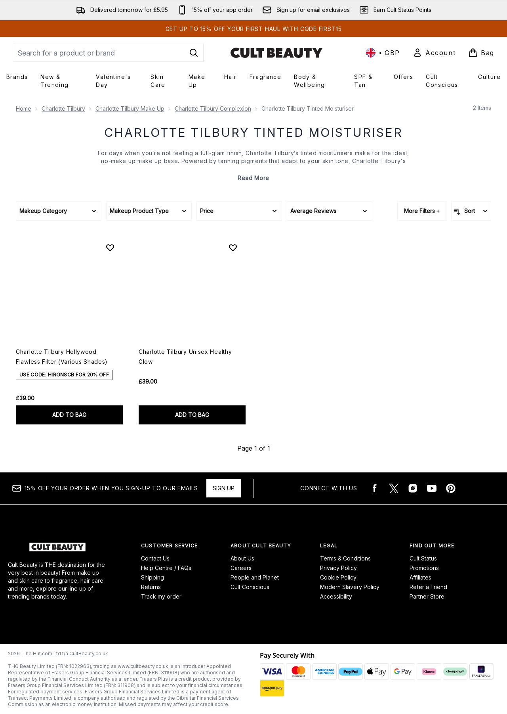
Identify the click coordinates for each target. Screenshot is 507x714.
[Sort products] (471, 211)
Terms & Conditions (345, 558)
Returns (151, 586)
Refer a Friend (428, 586)
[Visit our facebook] (374, 488)
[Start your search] (108, 52)
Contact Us (155, 558)
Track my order (161, 596)
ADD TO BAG (69, 414)
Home (23, 108)
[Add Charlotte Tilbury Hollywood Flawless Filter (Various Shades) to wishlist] (110, 247)
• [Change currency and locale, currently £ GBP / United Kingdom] (383, 53)
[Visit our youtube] (431, 488)
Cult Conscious (250, 586)
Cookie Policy (338, 577)
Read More (253, 178)
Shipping (152, 577)
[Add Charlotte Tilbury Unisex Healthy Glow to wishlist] (232, 247)
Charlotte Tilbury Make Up (129, 108)
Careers (241, 567)
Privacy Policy (338, 567)
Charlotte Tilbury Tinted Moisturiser (253, 132)
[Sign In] (434, 53)
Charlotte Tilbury (63, 108)
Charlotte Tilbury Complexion (213, 108)
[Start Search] (193, 52)
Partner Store (427, 596)
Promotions (424, 567)
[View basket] (481, 53)
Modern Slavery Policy (349, 586)
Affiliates (420, 577)
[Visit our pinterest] (450, 488)
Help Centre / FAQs (166, 567)
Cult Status (423, 558)
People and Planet (255, 577)
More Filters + (422, 210)
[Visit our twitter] (393, 488)
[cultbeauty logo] (276, 53)
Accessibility (336, 596)
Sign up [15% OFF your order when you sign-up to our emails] (223, 488)
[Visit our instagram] (412, 488)
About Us (242, 558)
